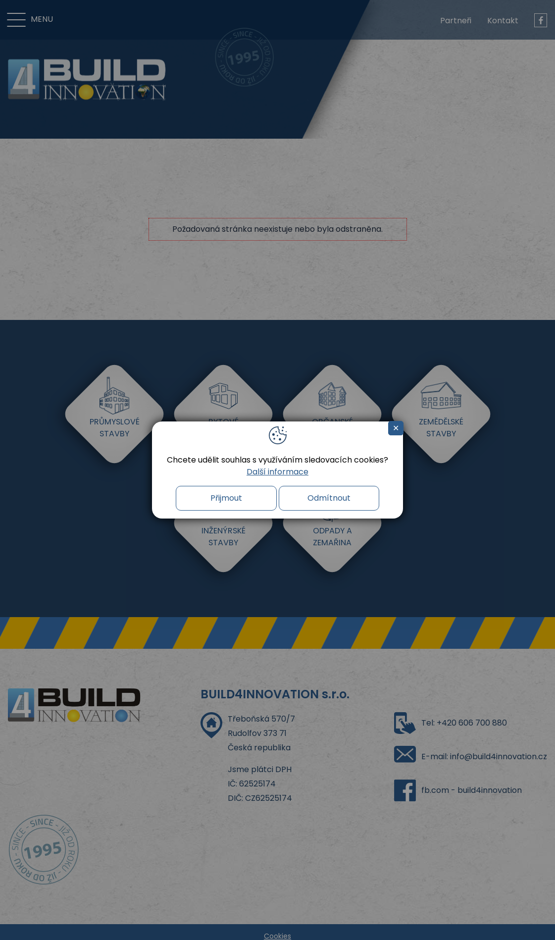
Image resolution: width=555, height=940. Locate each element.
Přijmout (226, 498)
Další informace (277, 471)
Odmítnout (329, 498)
